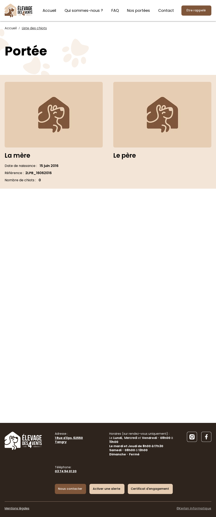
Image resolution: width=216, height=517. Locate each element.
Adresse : (69, 438)
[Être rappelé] (196, 10)
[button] (106, 489)
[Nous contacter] (70, 489)
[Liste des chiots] (34, 28)
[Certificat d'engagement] (150, 489)
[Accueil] (11, 28)
